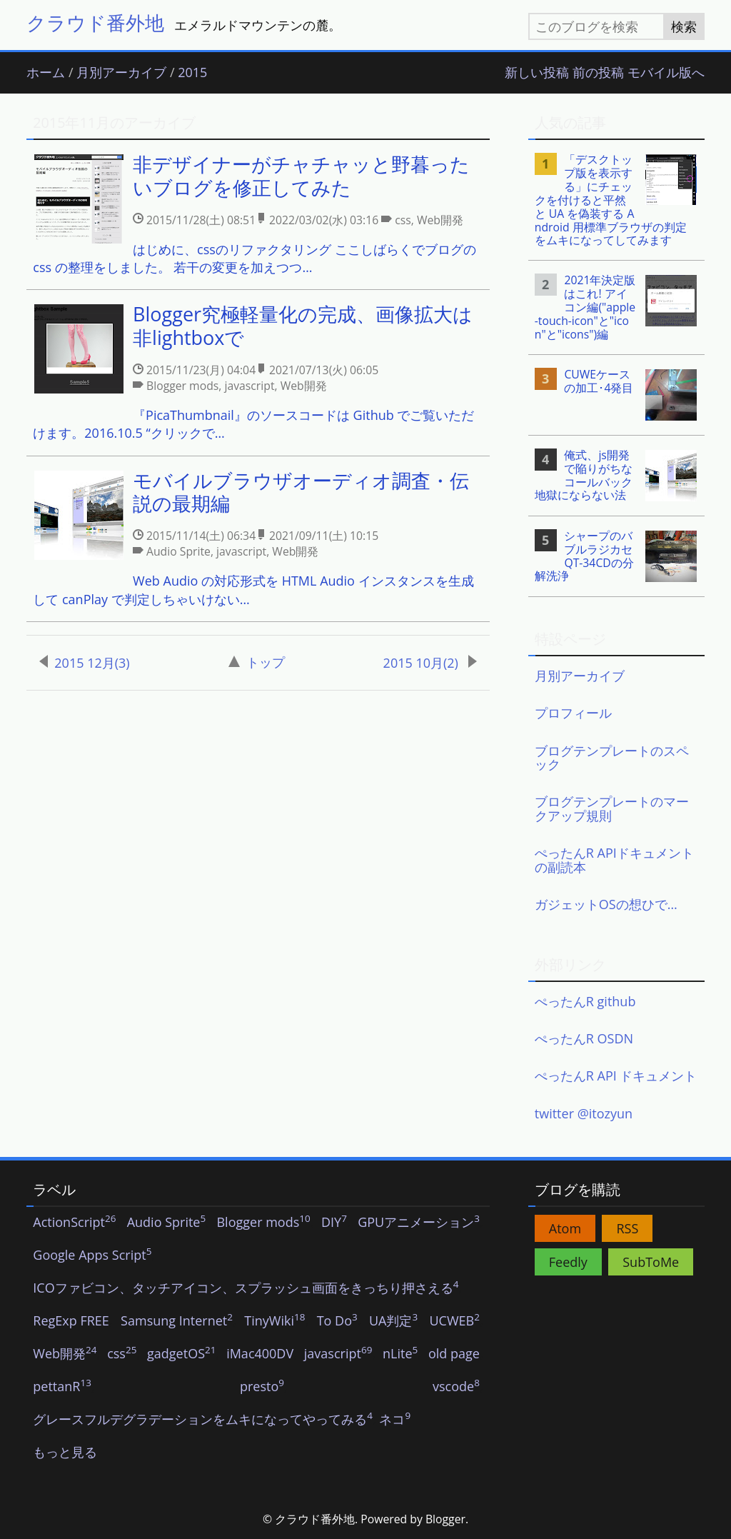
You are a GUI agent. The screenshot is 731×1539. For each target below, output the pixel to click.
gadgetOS (181, 1354)
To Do (337, 1321)
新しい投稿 (537, 73)
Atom (565, 1228)
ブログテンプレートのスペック (612, 757)
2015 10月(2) (430, 662)
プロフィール (573, 712)
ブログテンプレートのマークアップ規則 (612, 808)
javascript (338, 1354)
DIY (334, 1222)
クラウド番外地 (95, 22)
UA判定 (393, 1321)
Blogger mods (263, 1222)
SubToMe (650, 1261)
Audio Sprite (166, 1222)
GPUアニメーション (419, 1222)
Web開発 (64, 1354)
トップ (256, 662)
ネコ (394, 1420)
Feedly (568, 1261)
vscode (456, 1387)
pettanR (62, 1387)
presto (262, 1387)
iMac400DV (259, 1354)
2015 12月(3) (84, 662)
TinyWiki (274, 1321)
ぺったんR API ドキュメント (616, 1075)
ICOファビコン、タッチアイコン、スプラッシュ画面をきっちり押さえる (245, 1288)
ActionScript (74, 1222)
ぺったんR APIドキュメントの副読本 (614, 860)
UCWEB (454, 1321)
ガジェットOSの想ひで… (606, 904)
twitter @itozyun (583, 1113)
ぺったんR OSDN (584, 1038)
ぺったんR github (585, 1001)
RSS (627, 1228)
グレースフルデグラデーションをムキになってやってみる (203, 1420)
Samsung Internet (177, 1321)
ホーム (45, 73)
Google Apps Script (92, 1255)
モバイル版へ (666, 73)
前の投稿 (598, 73)
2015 (192, 73)
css (121, 1354)
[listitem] (257, 215)
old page (454, 1354)
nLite (400, 1354)
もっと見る (65, 1452)
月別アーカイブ (121, 73)
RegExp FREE (71, 1321)
